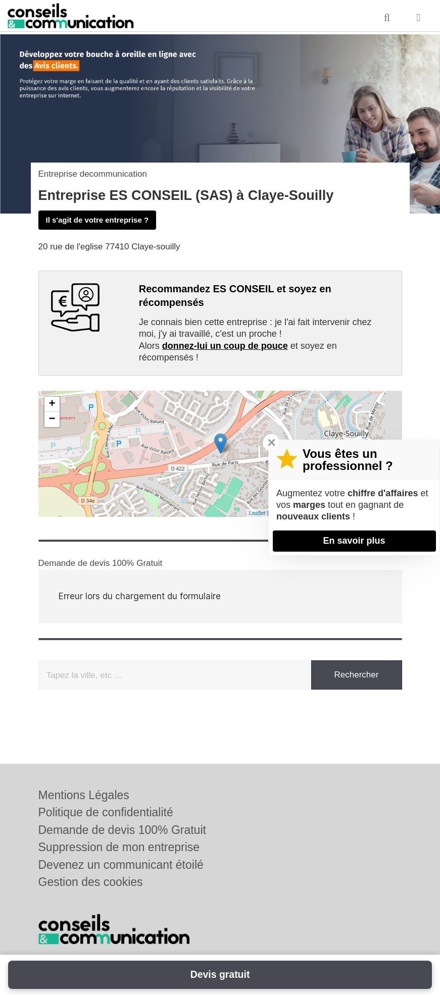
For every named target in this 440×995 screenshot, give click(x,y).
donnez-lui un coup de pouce (225, 346)
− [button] (51, 419)
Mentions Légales (83, 795)
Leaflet (257, 513)
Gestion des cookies (90, 881)
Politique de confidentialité (105, 812)
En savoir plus (354, 541)
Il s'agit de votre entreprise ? (97, 220)
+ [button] (51, 404)
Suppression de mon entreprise (119, 847)
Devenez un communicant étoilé (121, 864)
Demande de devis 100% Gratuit (122, 829)
